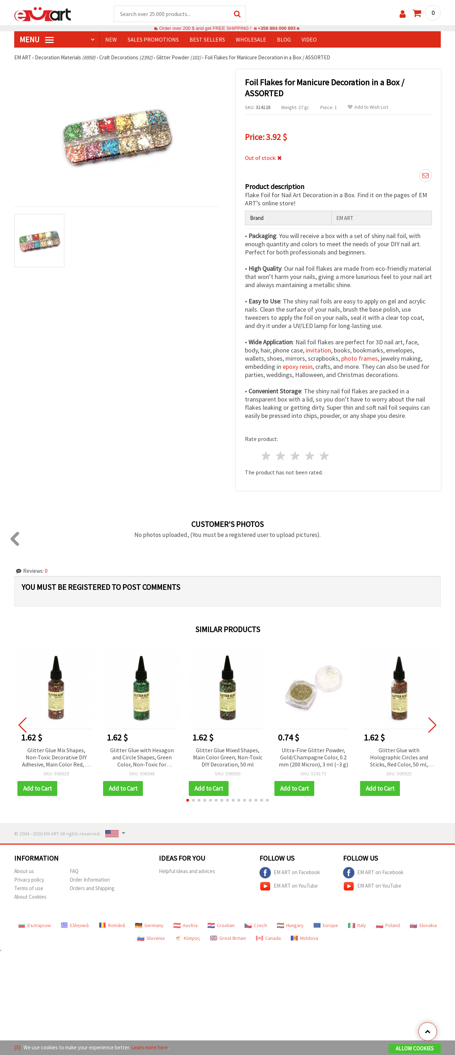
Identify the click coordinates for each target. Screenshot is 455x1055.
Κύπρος (187, 938)
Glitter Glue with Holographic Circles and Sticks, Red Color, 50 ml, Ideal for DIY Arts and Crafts (399, 758)
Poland (388, 925)
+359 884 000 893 (276, 28)
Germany (149, 925)
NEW (111, 39)
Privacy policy (29, 879)
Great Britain (228, 938)
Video (309, 39)
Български (34, 925)
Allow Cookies (415, 1048)
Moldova (304, 938)
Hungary (290, 925)
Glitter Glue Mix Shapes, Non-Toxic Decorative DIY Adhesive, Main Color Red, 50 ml (56, 758)
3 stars (295, 455)
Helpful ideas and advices (187, 871)
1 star (266, 455)
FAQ (74, 871)
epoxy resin (297, 366)
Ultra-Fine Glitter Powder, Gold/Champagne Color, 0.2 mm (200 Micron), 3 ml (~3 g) (313, 757)
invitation (318, 350)
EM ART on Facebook (289, 872)
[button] (187, 800)
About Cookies (30, 896)
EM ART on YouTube (288, 886)
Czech (256, 925)
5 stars (324, 455)
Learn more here (149, 1047)
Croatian (221, 925)
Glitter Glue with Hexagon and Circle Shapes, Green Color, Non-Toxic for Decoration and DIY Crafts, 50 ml (142, 758)
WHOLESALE (251, 39)
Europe (326, 925)
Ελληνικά (75, 925)
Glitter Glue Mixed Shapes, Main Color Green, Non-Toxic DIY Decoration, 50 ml (227, 757)
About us (24, 871)
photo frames (359, 358)
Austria (185, 925)
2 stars (281, 455)
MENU (37, 39)
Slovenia (151, 938)
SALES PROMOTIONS (153, 39)
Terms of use (28, 888)
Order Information (90, 879)
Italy (357, 925)
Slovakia (423, 925)
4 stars (310, 455)
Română (112, 925)
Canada (268, 938)
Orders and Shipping (92, 888)
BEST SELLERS (207, 39)
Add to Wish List (368, 107)
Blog (284, 39)
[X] (17, 1047)
